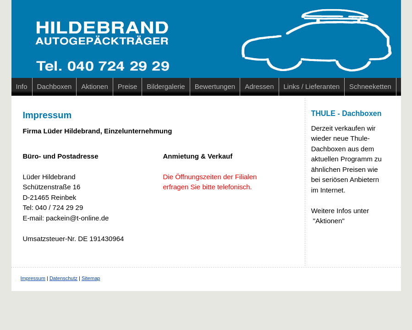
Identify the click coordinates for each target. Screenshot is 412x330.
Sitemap (91, 278)
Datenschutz (63, 278)
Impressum (33, 278)
